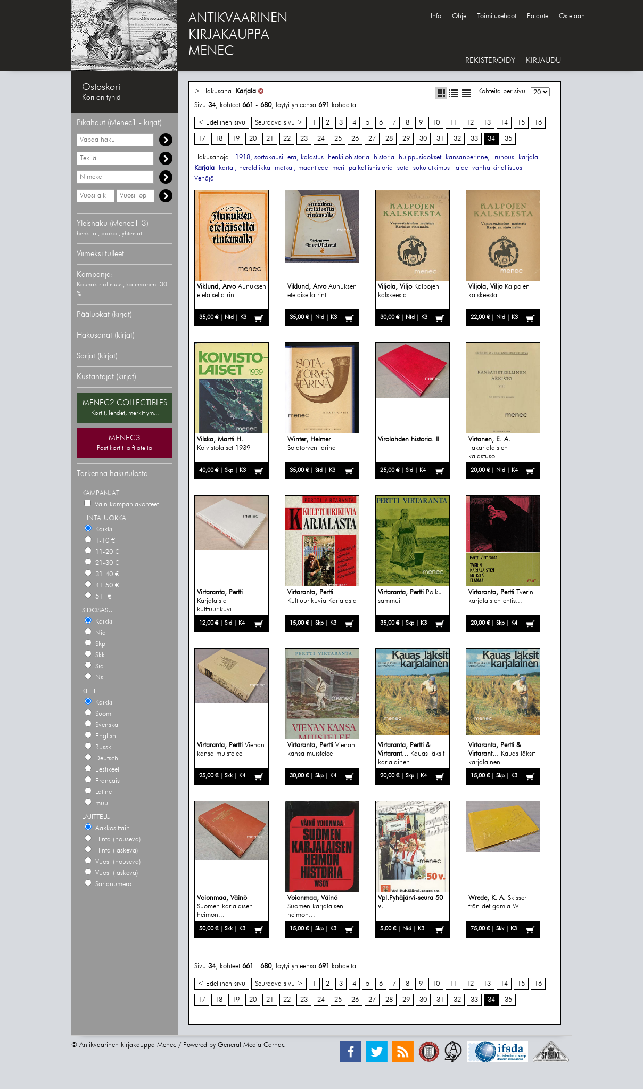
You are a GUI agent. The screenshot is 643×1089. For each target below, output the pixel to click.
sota (403, 168)
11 (453, 122)
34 (491, 138)
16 (538, 122)
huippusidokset (420, 157)
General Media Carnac (251, 1045)
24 (321, 138)
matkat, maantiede (301, 168)
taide (461, 168)
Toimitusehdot (496, 16)
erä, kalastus (305, 157)
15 (521, 122)
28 (389, 138)
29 (406, 138)
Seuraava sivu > (279, 122)
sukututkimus (431, 168)
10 (436, 122)
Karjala (246, 91)
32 (457, 138)
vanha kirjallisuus (497, 168)
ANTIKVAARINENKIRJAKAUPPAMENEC (237, 35)
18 (218, 138)
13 (487, 122)
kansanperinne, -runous (480, 157)
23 (304, 138)
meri (338, 168)
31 (440, 138)
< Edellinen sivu (221, 122)
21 (270, 138)
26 (355, 138)
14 (504, 122)
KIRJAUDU (543, 60)
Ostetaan (572, 16)
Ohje (459, 16)
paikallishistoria (371, 168)
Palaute (537, 16)
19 (236, 138)
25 (338, 138)
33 (474, 138)
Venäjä (204, 178)
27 (372, 138)
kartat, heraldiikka (244, 168)
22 (287, 138)
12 (470, 122)
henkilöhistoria (348, 157)
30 (423, 138)
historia (384, 157)
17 (201, 138)
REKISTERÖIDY (490, 60)
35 (508, 138)
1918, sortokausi (259, 157)
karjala (528, 157)
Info (436, 16)
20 (253, 138)
